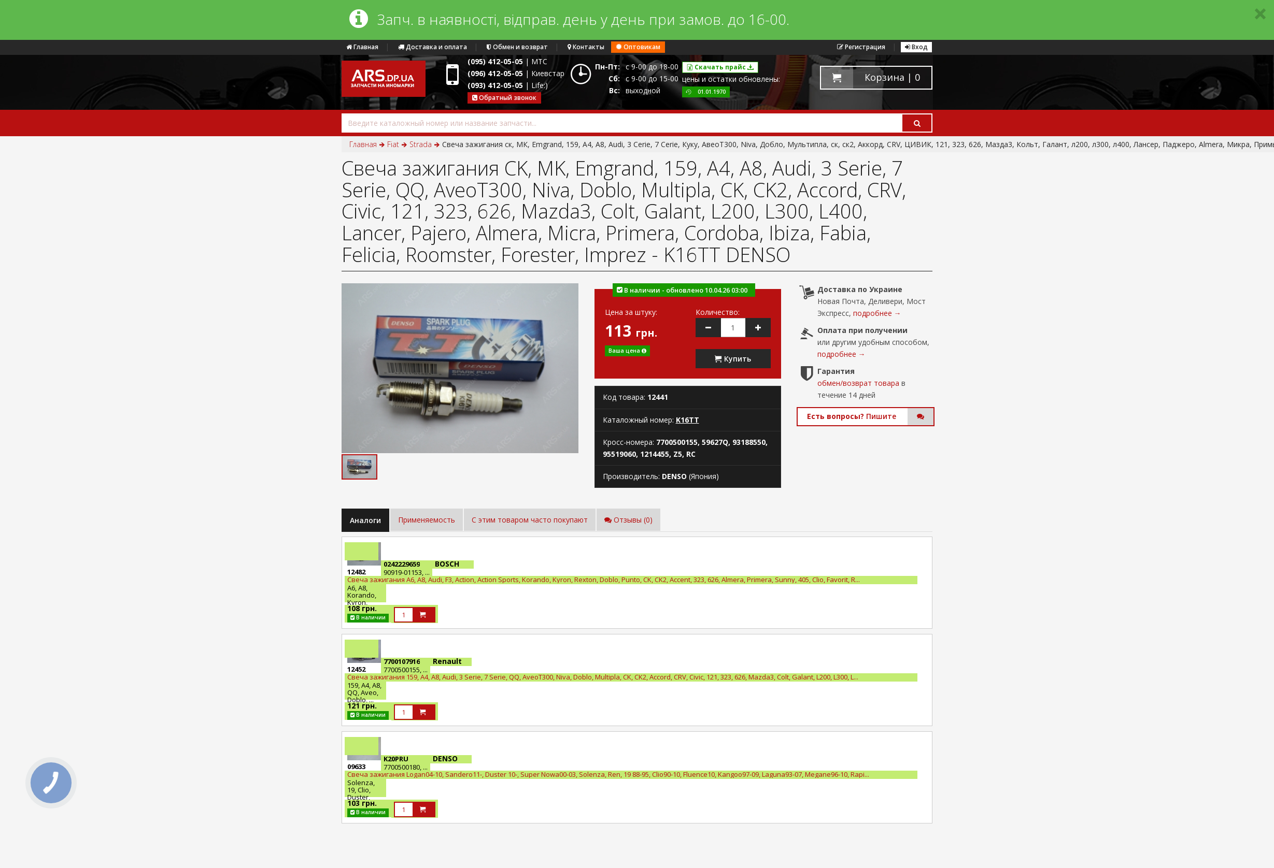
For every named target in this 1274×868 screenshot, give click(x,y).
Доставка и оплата (432, 46)
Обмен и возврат (517, 46)
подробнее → (877, 313)
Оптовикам (638, 46)
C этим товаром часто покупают (530, 520)
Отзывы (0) (628, 520)
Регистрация (861, 46)
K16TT (687, 420)
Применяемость (426, 520)
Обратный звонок (504, 97)
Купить (733, 359)
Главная (362, 46)
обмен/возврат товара (858, 383)
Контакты (586, 46)
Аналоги (365, 520)
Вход (916, 46)
